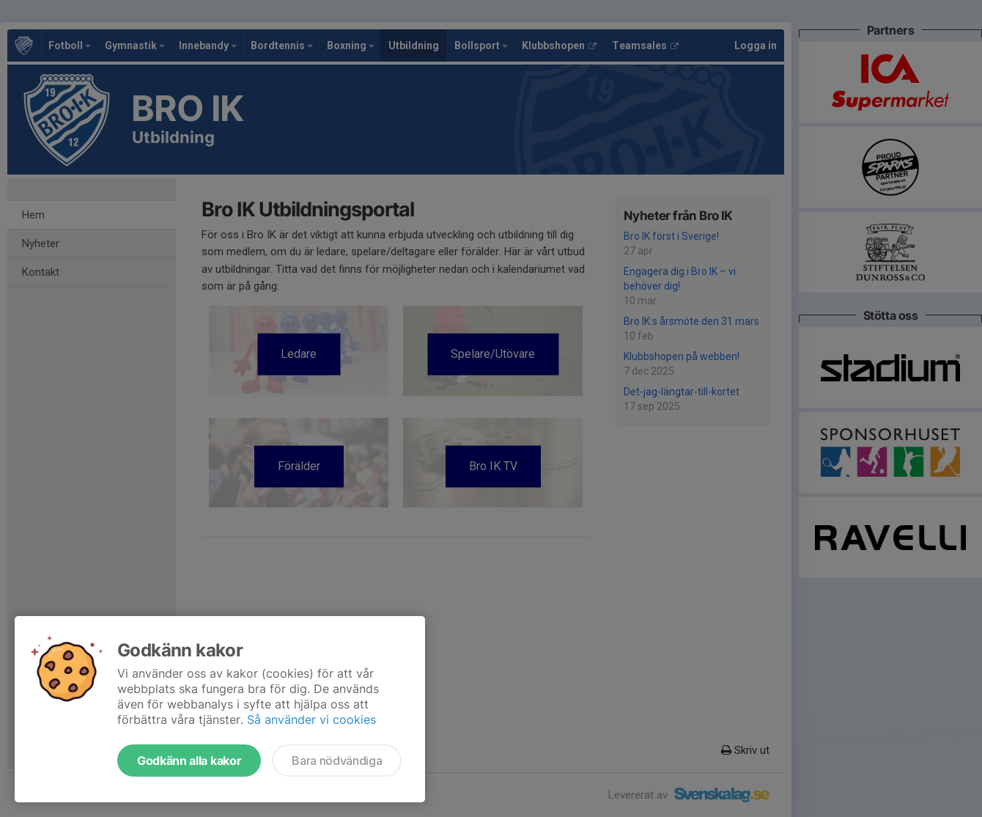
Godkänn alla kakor (189, 760)
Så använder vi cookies (311, 719)
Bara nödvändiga (337, 760)
